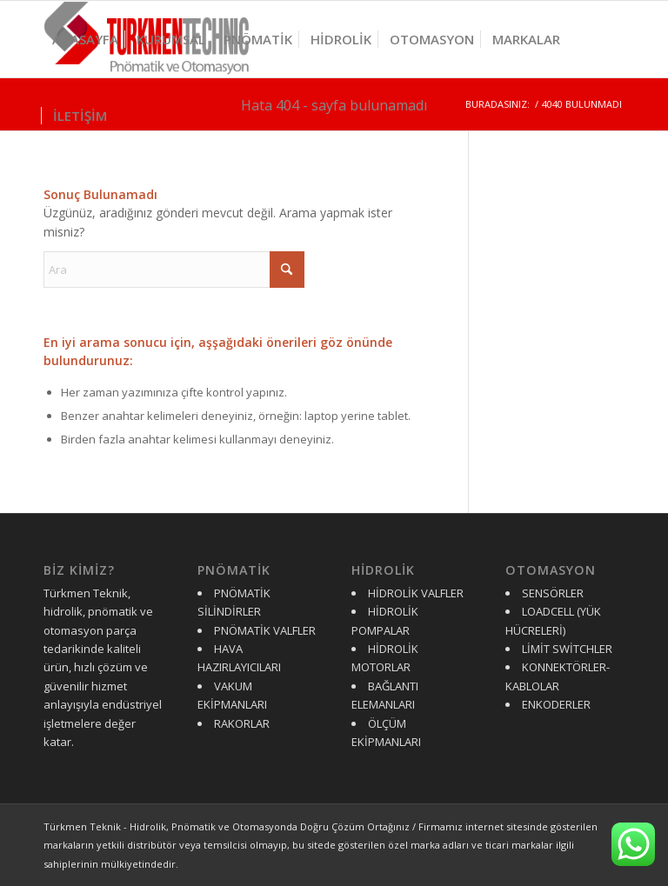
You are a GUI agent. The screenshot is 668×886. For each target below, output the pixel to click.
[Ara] (173, 269)
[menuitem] (85, 39)
